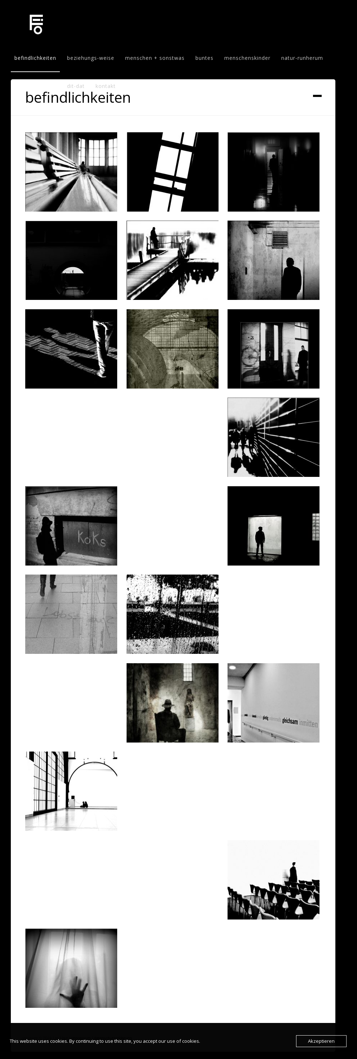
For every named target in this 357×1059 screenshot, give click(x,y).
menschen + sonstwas (155, 57)
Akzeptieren (321, 1041)
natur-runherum (302, 57)
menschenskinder (247, 57)
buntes (204, 57)
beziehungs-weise (90, 57)
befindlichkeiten (35, 57)
